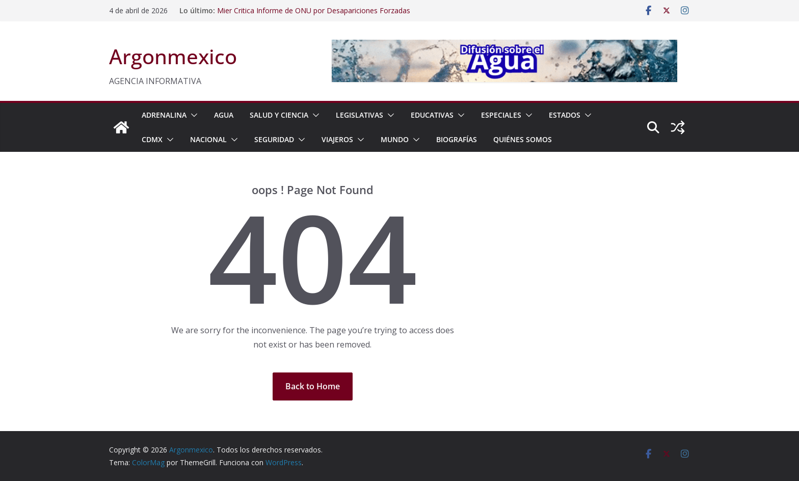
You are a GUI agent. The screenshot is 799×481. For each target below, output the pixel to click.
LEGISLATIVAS (359, 115)
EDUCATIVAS (432, 115)
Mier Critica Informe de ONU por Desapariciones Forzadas (313, 10)
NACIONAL (208, 139)
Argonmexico (173, 56)
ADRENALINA (164, 115)
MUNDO (395, 139)
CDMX (152, 139)
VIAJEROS (337, 139)
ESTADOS (564, 115)
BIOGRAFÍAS (456, 139)
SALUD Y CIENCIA (279, 115)
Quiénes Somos (522, 139)
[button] (192, 115)
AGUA (223, 115)
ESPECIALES (501, 115)
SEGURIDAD (274, 139)
